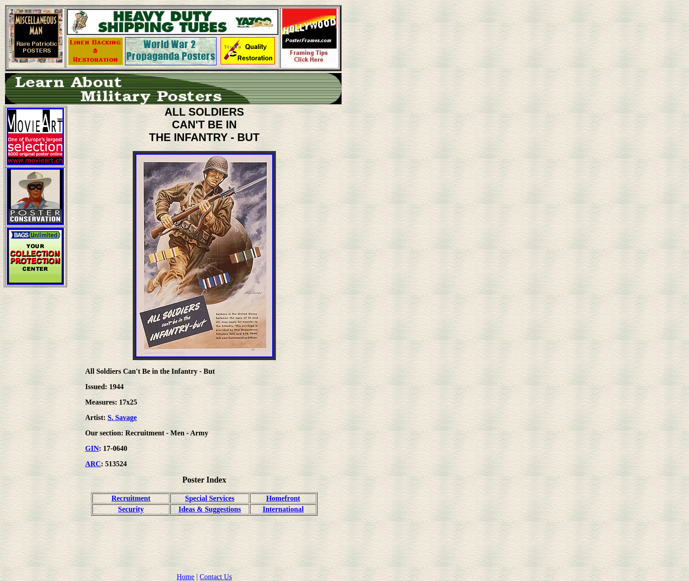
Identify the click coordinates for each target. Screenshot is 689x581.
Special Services (210, 498)
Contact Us (215, 577)
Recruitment (130, 498)
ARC (93, 464)
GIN (92, 448)
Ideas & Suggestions (209, 509)
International (283, 509)
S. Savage (122, 417)
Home (185, 577)
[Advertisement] (35, 430)
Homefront (283, 498)
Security (131, 509)
